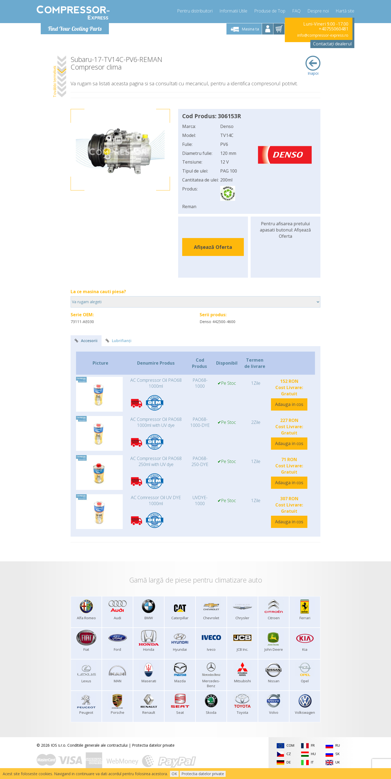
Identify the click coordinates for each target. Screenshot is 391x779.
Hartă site (345, 11)
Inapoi (312, 66)
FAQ (296, 11)
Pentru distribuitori (195, 11)
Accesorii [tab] (86, 340)
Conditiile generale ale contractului (97, 745)
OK (174, 773)
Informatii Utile (233, 11)
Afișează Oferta (213, 247)
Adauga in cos (289, 404)
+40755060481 (333, 29)
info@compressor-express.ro (322, 35)
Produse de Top (269, 11)
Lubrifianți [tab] (118, 340)
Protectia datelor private (153, 745)
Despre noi (318, 11)
